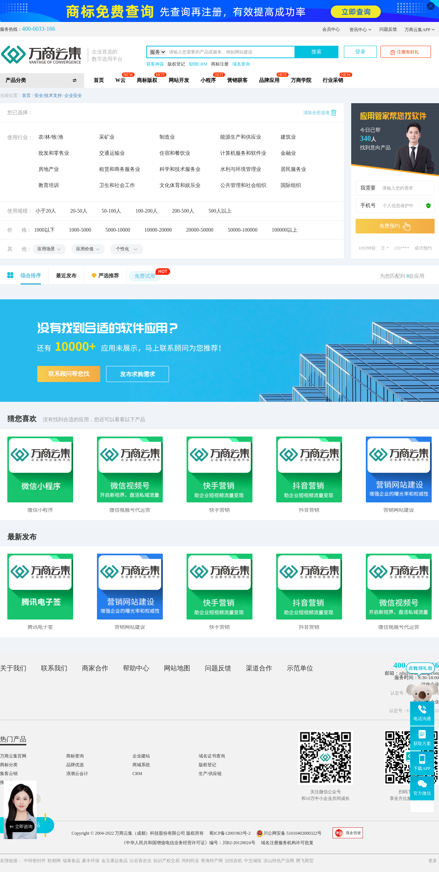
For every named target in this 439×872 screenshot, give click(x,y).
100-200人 (146, 211)
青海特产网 (212, 860)
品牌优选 (75, 764)
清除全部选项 (320, 113)
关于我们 (13, 668)
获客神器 (155, 64)
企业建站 (141, 756)
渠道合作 (259, 668)
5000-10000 (117, 230)
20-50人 (78, 211)
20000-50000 (200, 230)
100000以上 (284, 230)
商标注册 (220, 64)
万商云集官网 (13, 756)
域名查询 (241, 64)
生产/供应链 (210, 773)
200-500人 (183, 211)
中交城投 (253, 860)
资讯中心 (360, 29)
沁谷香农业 (140, 860)
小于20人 (45, 211)
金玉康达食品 (114, 860)
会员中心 (331, 29)
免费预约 (395, 226)
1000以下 (44, 230)
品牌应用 (269, 80)
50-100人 (111, 211)
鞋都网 (54, 860)
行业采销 (333, 80)
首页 (99, 80)
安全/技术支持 (48, 95)
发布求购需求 (137, 374)
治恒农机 (233, 860)
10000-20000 (158, 230)
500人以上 (220, 211)
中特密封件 (35, 860)
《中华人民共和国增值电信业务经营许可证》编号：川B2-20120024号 (188, 842)
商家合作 (95, 668)
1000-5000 (80, 230)
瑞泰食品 (71, 860)
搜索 (316, 52)
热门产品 (13, 739)
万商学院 (301, 80)
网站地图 (177, 668)
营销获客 (237, 80)
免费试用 (148, 275)
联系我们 (54, 668)
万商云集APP (420, 29)
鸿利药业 (190, 860)
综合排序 (30, 275)
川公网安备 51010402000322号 (289, 833)
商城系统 (141, 764)
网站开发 (179, 80)
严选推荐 (108, 275)
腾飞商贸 (305, 860)
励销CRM (198, 64)
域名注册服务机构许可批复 (287, 842)
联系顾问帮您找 (68, 374)
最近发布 (66, 275)
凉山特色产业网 (278, 860)
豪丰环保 (91, 860)
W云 (120, 80)
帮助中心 (136, 668)
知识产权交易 (166, 860)
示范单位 (300, 668)
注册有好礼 (405, 52)
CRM (137, 773)
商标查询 (75, 756)
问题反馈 (388, 29)
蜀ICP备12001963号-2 (230, 833)
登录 (360, 52)
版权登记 (176, 64)
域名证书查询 (212, 756)
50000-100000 (243, 230)
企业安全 (73, 95)
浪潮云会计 (77, 773)
